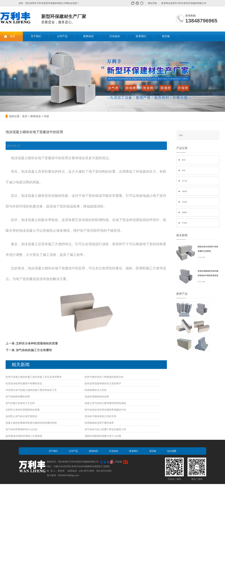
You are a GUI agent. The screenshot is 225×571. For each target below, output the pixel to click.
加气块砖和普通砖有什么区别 (21, 429)
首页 (12, 36)
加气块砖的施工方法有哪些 (34, 350)
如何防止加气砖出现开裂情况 (21, 416)
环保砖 (184, 223)
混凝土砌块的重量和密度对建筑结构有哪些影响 (31, 422)
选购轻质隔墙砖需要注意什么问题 (103, 436)
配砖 (183, 160)
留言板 (166, 36)
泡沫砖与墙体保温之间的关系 (100, 416)
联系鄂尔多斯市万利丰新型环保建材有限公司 (183, 3)
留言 (142, 3)
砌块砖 (184, 191)
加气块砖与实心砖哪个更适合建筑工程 (105, 429)
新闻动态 (88, 36)
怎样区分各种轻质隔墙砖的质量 (37, 343)
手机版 (118, 461)
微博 (137, 3)
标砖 (183, 170)
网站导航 (152, 3)
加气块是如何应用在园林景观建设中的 (105, 409)
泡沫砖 (184, 202)
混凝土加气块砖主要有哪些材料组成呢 (105, 403)
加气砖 (184, 181)
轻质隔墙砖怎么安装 (95, 390)
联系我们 (141, 36)
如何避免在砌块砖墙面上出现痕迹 (24, 436)
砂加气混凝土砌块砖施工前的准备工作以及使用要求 (34, 376)
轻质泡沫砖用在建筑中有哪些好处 (24, 383)
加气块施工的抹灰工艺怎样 (20, 403)
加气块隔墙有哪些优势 (18, 396)
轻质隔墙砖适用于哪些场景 (99, 422)
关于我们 (36, 36)
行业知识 (115, 36)
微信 (133, 3)
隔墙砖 (184, 212)
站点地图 (171, 451)
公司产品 (62, 36)
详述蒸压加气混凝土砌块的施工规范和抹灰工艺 (31, 390)
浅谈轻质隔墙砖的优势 (97, 396)
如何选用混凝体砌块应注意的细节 (103, 383)
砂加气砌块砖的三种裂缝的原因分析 (104, 376)
